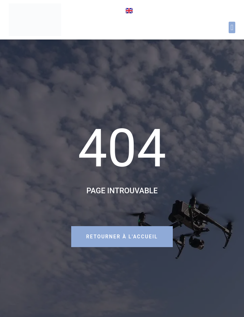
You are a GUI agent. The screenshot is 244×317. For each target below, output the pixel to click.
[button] (232, 27)
